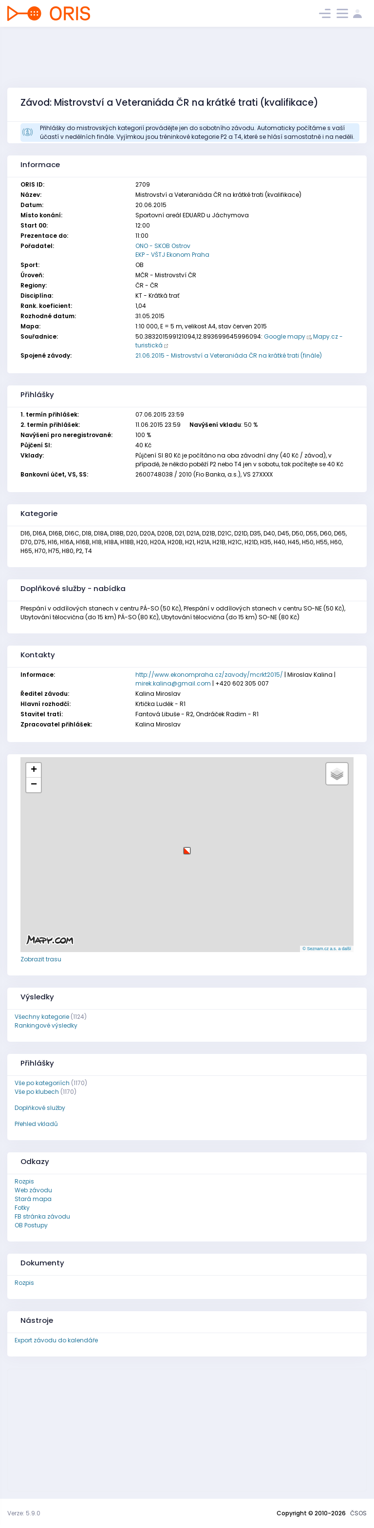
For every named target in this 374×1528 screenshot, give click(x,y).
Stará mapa (33, 1199)
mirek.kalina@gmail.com (173, 683)
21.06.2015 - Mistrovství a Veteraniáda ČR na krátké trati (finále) (228, 355)
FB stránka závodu (42, 1216)
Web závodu (33, 1190)
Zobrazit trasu (40, 959)
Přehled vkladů (36, 1124)
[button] (187, 847)
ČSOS (358, 1513)
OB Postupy (31, 1225)
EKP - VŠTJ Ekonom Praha (172, 254)
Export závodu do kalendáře (56, 1340)
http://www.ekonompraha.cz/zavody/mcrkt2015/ (209, 674)
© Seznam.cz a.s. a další (326, 948)
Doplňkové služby (40, 1108)
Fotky (22, 1207)
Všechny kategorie (42, 1016)
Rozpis (24, 1181)
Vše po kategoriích (42, 1083)
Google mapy (284, 336)
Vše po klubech (37, 1092)
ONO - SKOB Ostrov (162, 246)
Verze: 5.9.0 (23, 1513)
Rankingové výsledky (46, 1025)
